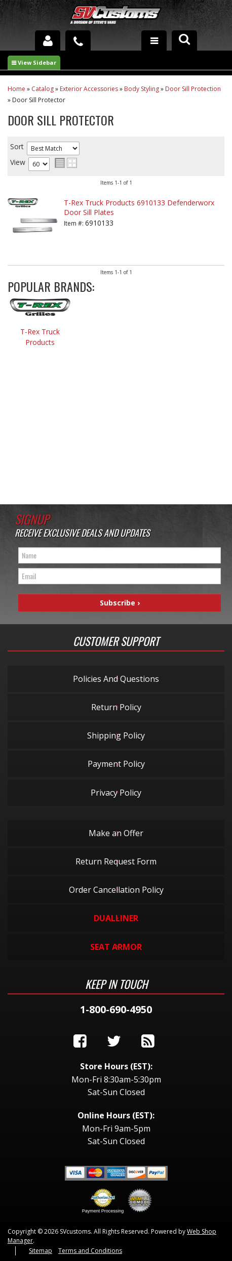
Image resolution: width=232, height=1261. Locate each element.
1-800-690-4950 (116, 1009)
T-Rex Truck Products (40, 337)
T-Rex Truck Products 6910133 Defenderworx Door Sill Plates (139, 207)
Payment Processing (103, 1210)
